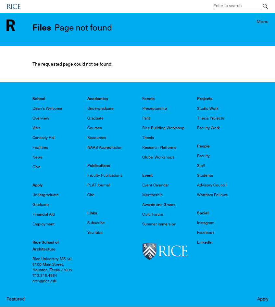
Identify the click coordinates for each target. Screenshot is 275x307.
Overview (40, 118)
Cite (90, 195)
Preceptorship (154, 108)
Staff (201, 165)
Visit (36, 128)
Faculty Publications (104, 175)
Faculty (203, 156)
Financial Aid (43, 214)
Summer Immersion (159, 224)
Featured (15, 299)
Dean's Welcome (47, 108)
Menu (262, 21)
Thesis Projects (210, 118)
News (37, 157)
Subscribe (96, 222)
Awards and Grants (158, 204)
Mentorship (152, 195)
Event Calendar (155, 185)
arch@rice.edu (44, 281)
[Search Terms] (237, 6)
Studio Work (208, 108)
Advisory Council (212, 185)
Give (36, 167)
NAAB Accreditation (104, 147)
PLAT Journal (98, 185)
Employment (43, 224)
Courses (94, 128)
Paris (146, 118)
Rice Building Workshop (163, 128)
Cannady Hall (44, 137)
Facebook (205, 232)
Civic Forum (152, 214)
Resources (96, 137)
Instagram (205, 222)
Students (205, 175)
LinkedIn (204, 242)
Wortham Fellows (212, 195)
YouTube (95, 232)
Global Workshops (158, 157)
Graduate (95, 118)
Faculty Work (208, 128)
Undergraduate (100, 108)
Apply (263, 299)
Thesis (148, 137)
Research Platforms (159, 147)
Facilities (40, 147)
